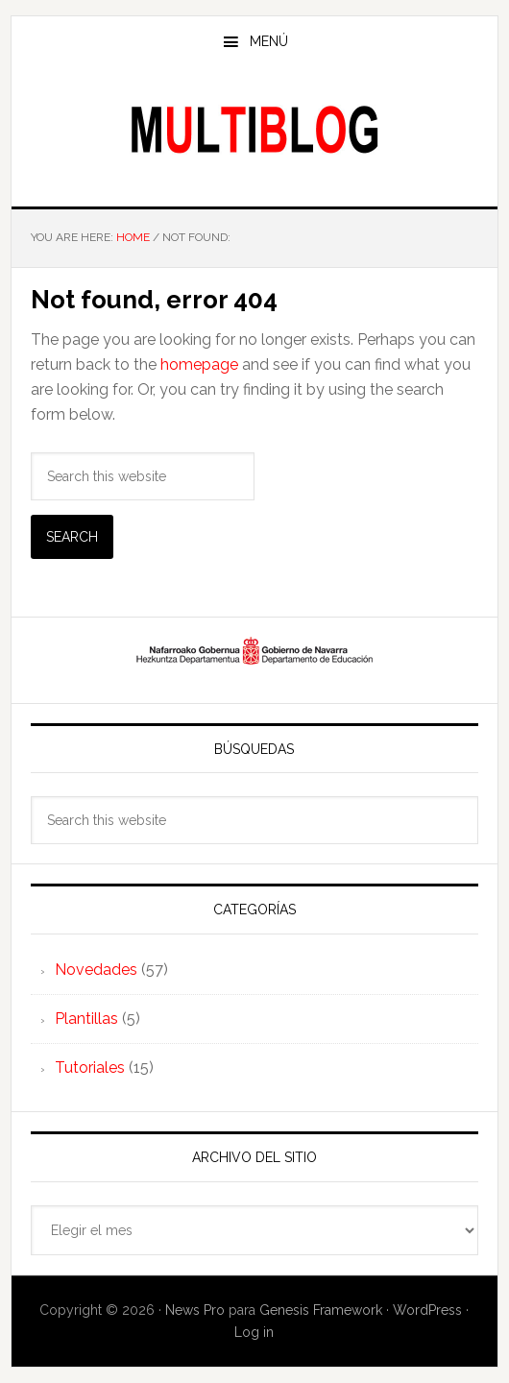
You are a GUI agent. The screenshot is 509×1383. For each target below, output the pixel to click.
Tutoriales (90, 1067)
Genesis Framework (320, 1310)
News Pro (195, 1310)
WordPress (427, 1310)
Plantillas (86, 1018)
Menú (269, 41)
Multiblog (255, 128)
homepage (199, 364)
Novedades (96, 969)
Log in (254, 1332)
